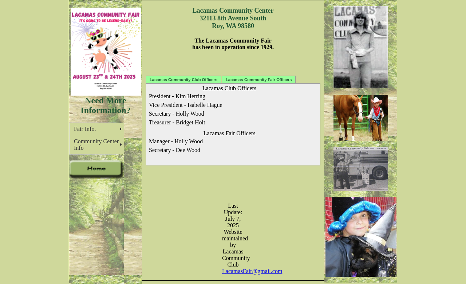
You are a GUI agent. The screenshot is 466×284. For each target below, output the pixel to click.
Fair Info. (85, 129)
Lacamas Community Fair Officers (259, 79)
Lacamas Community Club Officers (183, 79)
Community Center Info (96, 144)
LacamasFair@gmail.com (252, 271)
